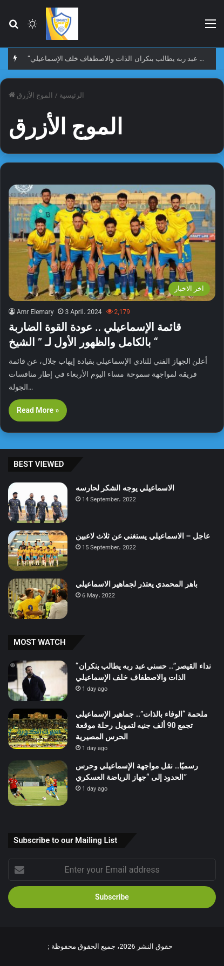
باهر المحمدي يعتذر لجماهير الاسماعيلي (137, 584)
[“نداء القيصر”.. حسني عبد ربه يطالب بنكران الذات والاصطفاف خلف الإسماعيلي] (37, 681)
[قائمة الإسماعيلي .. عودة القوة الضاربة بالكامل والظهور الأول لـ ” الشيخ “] (112, 243)
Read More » (38, 410)
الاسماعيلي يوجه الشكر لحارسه (125, 488)
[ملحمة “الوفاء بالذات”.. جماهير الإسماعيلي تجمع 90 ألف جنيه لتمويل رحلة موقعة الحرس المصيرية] (37, 729)
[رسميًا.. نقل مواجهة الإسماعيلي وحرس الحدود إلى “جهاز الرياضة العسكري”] (37, 783)
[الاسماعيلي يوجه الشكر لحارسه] (37, 502)
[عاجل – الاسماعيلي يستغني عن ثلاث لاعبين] (37, 550)
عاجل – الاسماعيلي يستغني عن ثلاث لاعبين (143, 536)
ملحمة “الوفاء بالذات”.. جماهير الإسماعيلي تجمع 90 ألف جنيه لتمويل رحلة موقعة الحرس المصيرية (142, 725)
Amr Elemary (35, 312)
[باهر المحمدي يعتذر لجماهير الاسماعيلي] (37, 599)
